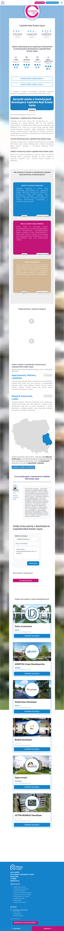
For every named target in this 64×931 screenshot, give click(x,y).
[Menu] (61, 3)
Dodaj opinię (33, 563)
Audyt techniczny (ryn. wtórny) (22, 894)
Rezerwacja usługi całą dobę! (25, 923)
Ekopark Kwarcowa (16, 497)
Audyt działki (17, 900)
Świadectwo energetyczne (21, 889)
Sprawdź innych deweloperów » (32, 78)
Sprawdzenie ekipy (19, 898)
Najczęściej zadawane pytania (22, 874)
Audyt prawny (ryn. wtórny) (21, 896)
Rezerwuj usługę (52, 2)
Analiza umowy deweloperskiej (22, 892)
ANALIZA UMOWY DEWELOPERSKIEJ (32, 224)
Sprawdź (32, 110)
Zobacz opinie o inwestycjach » (32, 84)
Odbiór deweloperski (20, 887)
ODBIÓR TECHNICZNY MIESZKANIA (32, 185)
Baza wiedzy (15, 872)
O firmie (13, 878)
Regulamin (14, 876)
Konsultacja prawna (25, 580)
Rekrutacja (14, 881)
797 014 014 (40, 2)
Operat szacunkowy (19, 891)
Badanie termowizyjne (20, 902)
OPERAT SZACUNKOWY (32, 262)
